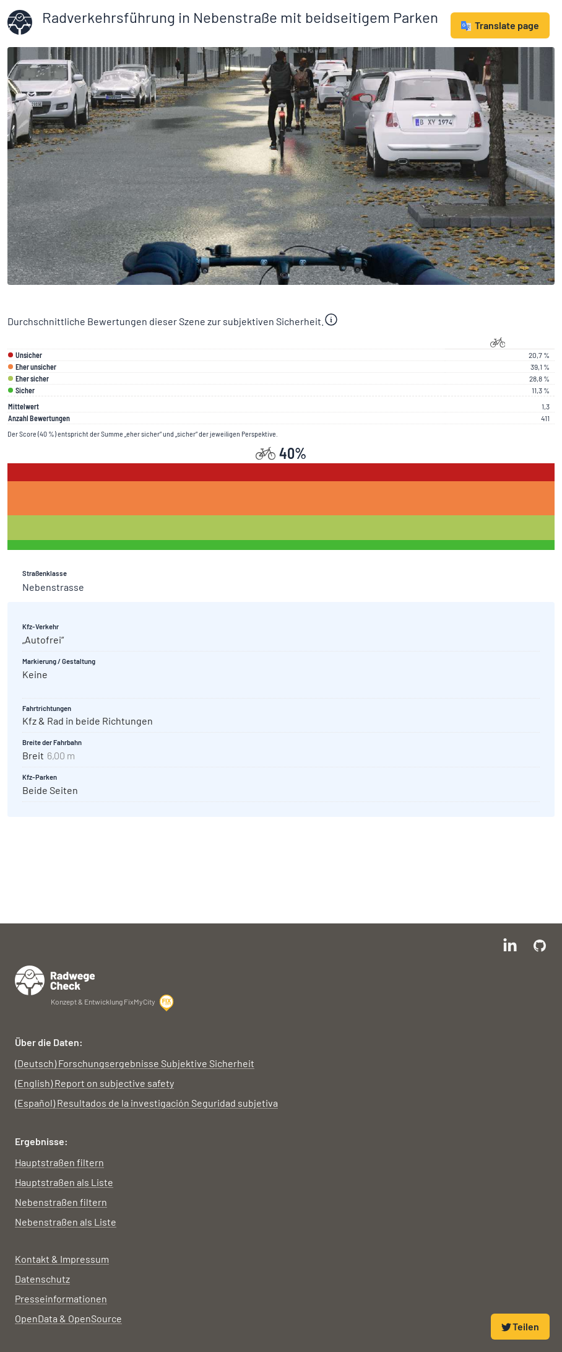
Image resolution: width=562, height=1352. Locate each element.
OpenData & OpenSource (68, 1318)
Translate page (500, 25)
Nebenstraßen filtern (61, 1202)
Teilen (520, 1326)
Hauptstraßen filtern (59, 1162)
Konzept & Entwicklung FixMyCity (113, 1002)
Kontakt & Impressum (62, 1259)
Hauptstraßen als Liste (64, 1182)
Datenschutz (42, 1278)
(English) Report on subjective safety (94, 1083)
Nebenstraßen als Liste (65, 1222)
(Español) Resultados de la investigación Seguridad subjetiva (146, 1103)
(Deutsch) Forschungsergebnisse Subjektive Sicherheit (134, 1063)
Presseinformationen (61, 1298)
